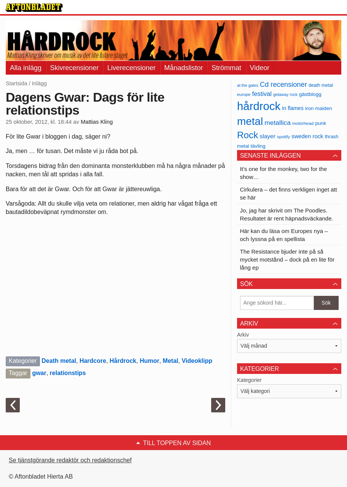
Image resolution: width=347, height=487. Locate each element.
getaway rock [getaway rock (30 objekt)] (285, 94)
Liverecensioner (131, 68)
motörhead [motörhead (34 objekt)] (303, 123)
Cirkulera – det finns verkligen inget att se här (288, 193)
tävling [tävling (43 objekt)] (258, 146)
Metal (170, 361)
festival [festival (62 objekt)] (262, 93)
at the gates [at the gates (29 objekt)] (247, 85)
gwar (39, 373)
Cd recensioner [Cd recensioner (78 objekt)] (283, 84)
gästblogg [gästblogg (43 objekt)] (310, 94)
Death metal (58, 361)
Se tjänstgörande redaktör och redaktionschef (70, 460)
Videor (260, 68)
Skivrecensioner (74, 68)
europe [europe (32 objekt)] (243, 94)
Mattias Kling (97, 122)
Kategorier (249, 380)
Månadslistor (183, 68)
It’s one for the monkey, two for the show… (283, 173)
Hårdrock (123, 361)
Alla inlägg (25, 68)
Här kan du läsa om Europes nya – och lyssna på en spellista (284, 235)
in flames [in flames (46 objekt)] (292, 108)
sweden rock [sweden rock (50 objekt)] (307, 136)
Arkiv (243, 335)
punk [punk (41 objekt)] (320, 123)
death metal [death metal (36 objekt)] (321, 85)
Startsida (16, 83)
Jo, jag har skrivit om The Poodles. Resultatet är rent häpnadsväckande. (286, 214)
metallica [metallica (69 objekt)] (277, 122)
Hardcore (93, 361)
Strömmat (226, 68)
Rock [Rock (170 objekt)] (247, 135)
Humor (149, 361)
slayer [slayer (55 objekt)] (267, 136)
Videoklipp (196, 361)
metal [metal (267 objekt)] (250, 121)
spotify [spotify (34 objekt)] (283, 136)
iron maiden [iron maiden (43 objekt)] (318, 108)
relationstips (68, 373)
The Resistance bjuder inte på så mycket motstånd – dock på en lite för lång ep (287, 259)
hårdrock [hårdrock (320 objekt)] (258, 106)
